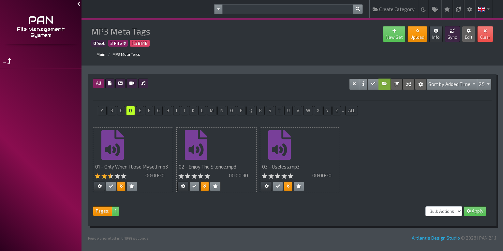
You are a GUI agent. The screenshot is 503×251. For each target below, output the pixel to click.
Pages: (102, 211)
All (98, 83)
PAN (40, 20)
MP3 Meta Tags (126, 54)
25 (482, 84)
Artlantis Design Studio (436, 238)
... (7, 61)
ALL (351, 110)
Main (100, 54)
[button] (484, 9)
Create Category (394, 9)
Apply (474, 211)
